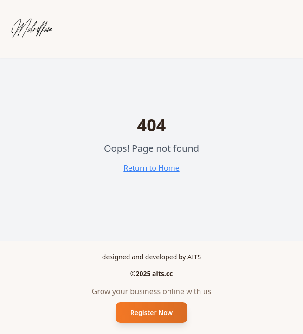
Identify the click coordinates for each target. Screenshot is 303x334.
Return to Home (151, 168)
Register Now (151, 312)
